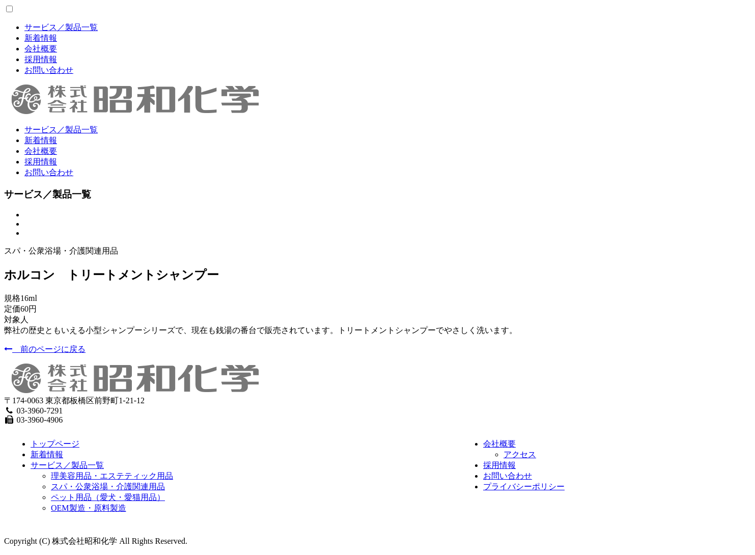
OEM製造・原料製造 (88, 508)
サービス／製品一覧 (61, 27)
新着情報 (40, 38)
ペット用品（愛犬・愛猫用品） (108, 497)
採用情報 (40, 59)
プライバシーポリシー (524, 486)
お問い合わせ (48, 70)
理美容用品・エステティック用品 (112, 475)
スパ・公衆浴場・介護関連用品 (108, 486)
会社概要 (40, 48)
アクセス (520, 454)
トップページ (55, 443)
